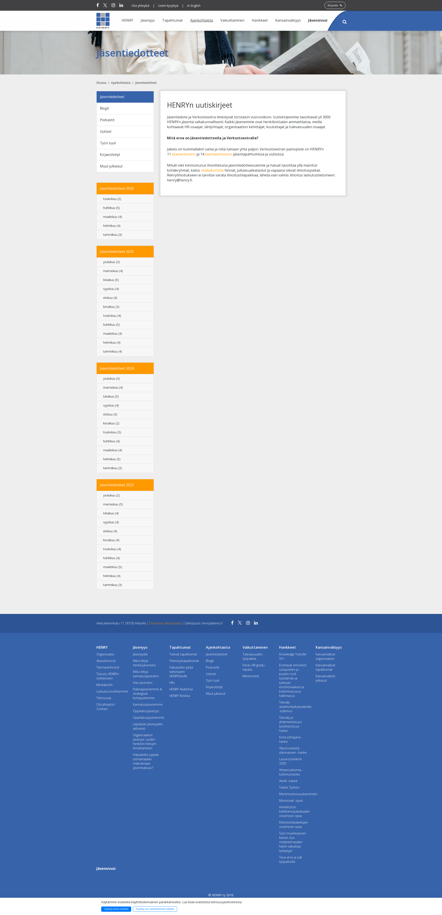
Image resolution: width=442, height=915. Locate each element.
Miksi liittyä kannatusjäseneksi (146, 675)
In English (193, 5)
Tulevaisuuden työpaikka (253, 657)
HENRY (127, 20)
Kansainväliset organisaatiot (325, 657)
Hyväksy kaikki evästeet (116, 908)
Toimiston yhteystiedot (165, 624)
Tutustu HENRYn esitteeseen (107, 677)
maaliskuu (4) (112, 218)
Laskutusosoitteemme (111, 693)
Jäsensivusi (317, 20)
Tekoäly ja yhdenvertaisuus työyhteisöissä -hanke (290, 725)
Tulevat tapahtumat (183, 655)
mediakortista (212, 170)
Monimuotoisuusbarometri (294, 795)
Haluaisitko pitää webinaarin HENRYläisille (181, 673)
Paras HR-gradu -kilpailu (254, 668)
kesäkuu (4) (111, 541)
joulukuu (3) (111, 263)
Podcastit (107, 120)
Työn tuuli (108, 144)
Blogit (105, 108)
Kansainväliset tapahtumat (325, 668)
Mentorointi (251, 677)
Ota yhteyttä (140, 5)
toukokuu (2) (112, 200)
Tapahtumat (172, 20)
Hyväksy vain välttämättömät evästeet (155, 908)
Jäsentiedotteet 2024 (117, 369)
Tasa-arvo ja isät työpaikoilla (290, 860)
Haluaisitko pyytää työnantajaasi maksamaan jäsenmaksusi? (145, 762)
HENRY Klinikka (179, 697)
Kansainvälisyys (288, 20)
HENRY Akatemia (181, 690)
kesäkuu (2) (111, 425)
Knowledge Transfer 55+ (293, 657)
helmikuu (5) (111, 460)
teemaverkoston (218, 154)
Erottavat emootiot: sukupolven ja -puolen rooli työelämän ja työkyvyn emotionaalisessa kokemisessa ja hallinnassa (293, 681)
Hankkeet (260, 20)
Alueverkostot (106, 662)
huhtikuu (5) (111, 209)
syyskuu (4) (111, 290)
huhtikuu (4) (111, 443)
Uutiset (106, 132)
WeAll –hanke (288, 782)
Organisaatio (105, 655)
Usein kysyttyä (168, 5)
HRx (172, 684)
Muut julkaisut (112, 167)
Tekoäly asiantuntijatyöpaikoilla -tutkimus (294, 707)
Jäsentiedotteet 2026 (117, 189)
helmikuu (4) (111, 227)
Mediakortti (104, 686)
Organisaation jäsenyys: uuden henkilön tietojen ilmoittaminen (144, 742)
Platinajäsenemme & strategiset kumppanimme (147, 694)
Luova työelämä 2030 (290, 762)
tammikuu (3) (112, 236)
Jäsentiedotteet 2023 (117, 486)
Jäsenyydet (140, 655)
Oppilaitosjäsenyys (146, 712)
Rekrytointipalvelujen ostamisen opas (293, 826)
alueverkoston (184, 154)
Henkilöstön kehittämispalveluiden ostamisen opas (294, 812)
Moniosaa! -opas (291, 802)
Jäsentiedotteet (146, 83)
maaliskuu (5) (112, 568)
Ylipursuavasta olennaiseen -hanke (293, 751)
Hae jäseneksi (142, 684)
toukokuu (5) (112, 434)
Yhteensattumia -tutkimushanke (291, 773)
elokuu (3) (110, 416)
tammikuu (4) (112, 353)
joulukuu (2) (111, 497)
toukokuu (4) (112, 317)
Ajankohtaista (201, 20)
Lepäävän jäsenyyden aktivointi (148, 727)
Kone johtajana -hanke (290, 740)
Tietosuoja (103, 699)
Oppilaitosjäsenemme (148, 719)
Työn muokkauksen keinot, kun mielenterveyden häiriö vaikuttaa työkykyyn (292, 843)
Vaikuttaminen (232, 20)
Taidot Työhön (289, 789)
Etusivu (101, 83)
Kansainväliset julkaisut (325, 679)
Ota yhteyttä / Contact (106, 708)
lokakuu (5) (111, 281)
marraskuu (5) (113, 506)
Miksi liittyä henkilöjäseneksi (144, 664)
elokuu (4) (110, 299)
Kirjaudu (335, 5)
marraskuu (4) (113, 272)
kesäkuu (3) (111, 308)
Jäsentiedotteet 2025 (117, 252)
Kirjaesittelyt (110, 155)
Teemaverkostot (107, 669)
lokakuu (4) (111, 515)
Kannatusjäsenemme (148, 706)
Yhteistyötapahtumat (184, 662)
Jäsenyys (148, 20)
